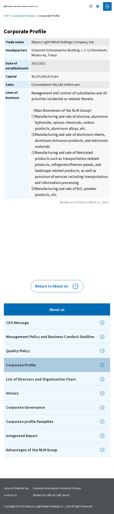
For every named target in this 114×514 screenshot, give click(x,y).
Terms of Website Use (16, 488)
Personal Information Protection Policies (57, 488)
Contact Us (10, 495)
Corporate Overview (24, 15)
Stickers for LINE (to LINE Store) (51, 495)
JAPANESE (97, 5)
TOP (6, 15)
